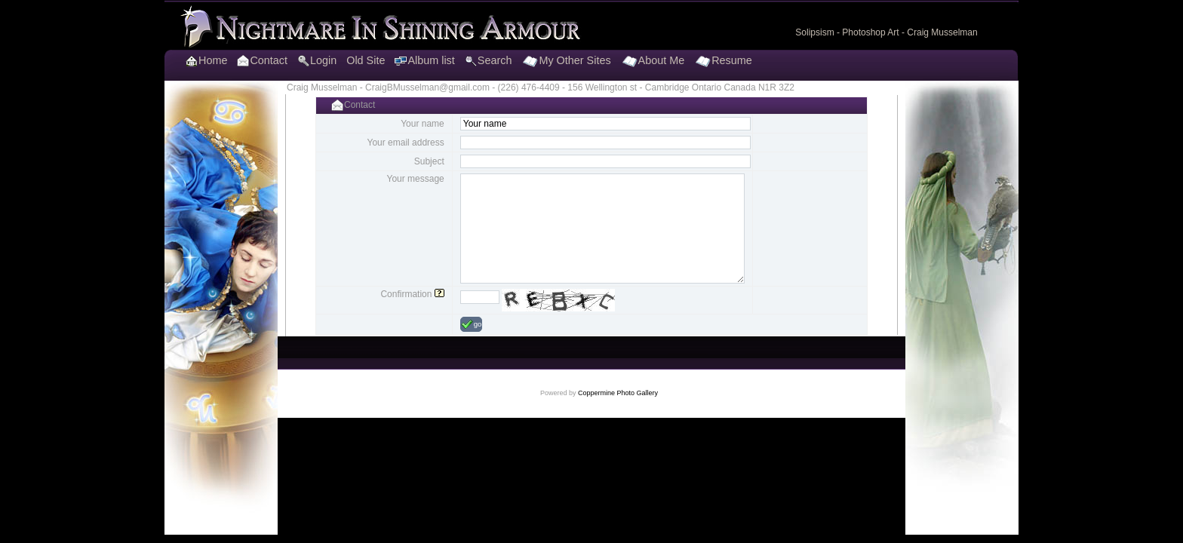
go (471, 324)
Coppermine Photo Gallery (618, 393)
